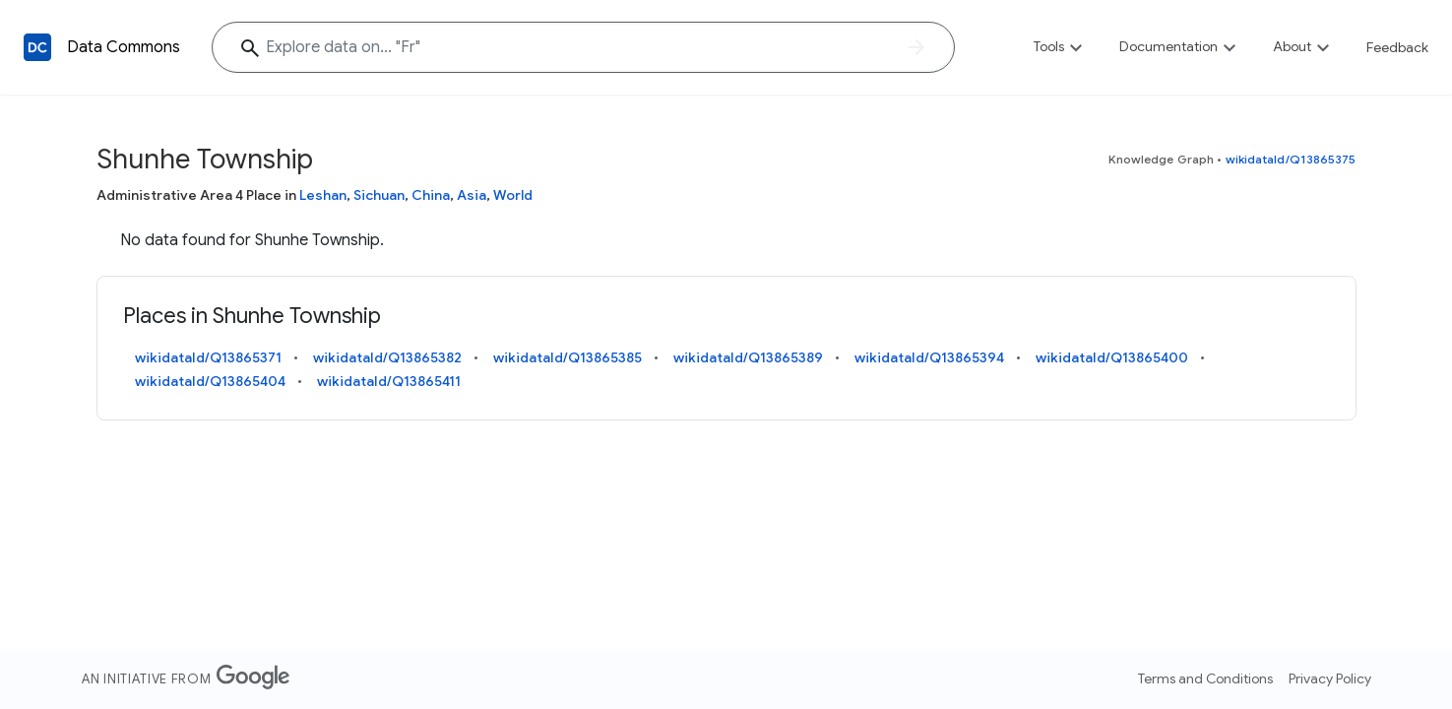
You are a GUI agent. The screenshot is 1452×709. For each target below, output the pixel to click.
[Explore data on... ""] (583, 47)
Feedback (1397, 47)
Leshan (323, 195)
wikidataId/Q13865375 (1291, 159)
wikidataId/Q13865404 (210, 381)
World (513, 195)
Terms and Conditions (1205, 678)
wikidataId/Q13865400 (1112, 357)
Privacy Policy (1330, 678)
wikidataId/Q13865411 (389, 381)
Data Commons (123, 47)
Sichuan (379, 195)
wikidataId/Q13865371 (208, 357)
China (430, 195)
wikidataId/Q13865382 (387, 357)
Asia (471, 195)
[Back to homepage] (37, 47)
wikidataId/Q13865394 (929, 357)
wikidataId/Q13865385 (567, 357)
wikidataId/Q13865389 (748, 357)
